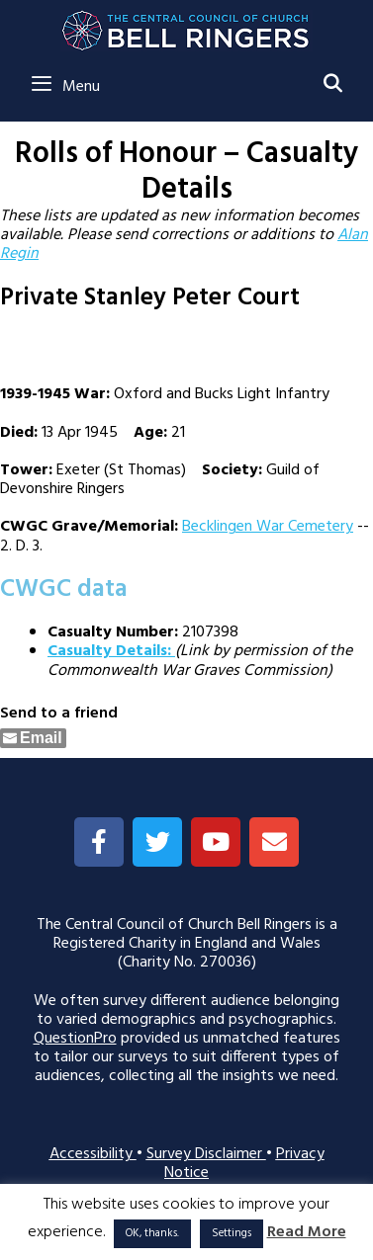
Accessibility (93, 1154)
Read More (306, 1232)
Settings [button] (231, 1233)
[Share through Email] (33, 738)
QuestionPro (75, 1038)
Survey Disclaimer (206, 1154)
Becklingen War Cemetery (267, 527)
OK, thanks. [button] (152, 1233)
